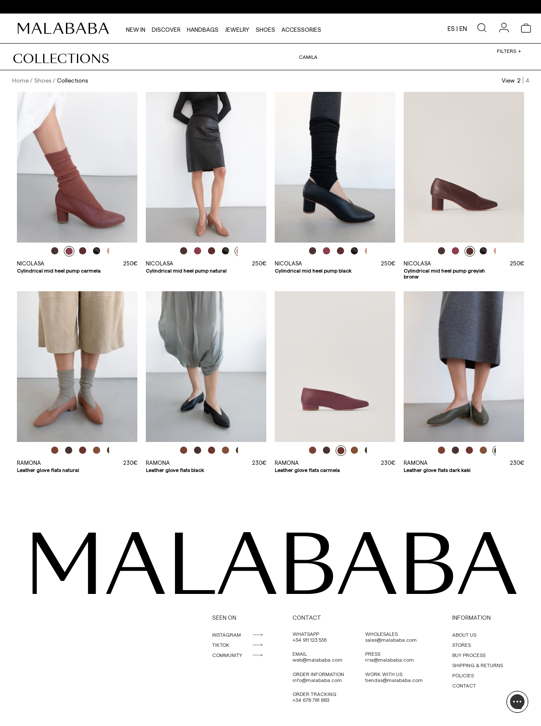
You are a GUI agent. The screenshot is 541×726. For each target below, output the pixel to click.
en (463, 28)
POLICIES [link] (463, 675)
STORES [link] (461, 645)
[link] (65, 28)
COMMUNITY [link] (227, 655)
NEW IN (135, 28)
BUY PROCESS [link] (469, 655)
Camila (308, 57)
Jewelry (237, 28)
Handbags (203, 28)
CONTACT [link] (464, 685)
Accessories (301, 28)
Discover (166, 28)
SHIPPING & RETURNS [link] (477, 665)
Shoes (265, 28)
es (451, 28)
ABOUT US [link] (464, 635)
